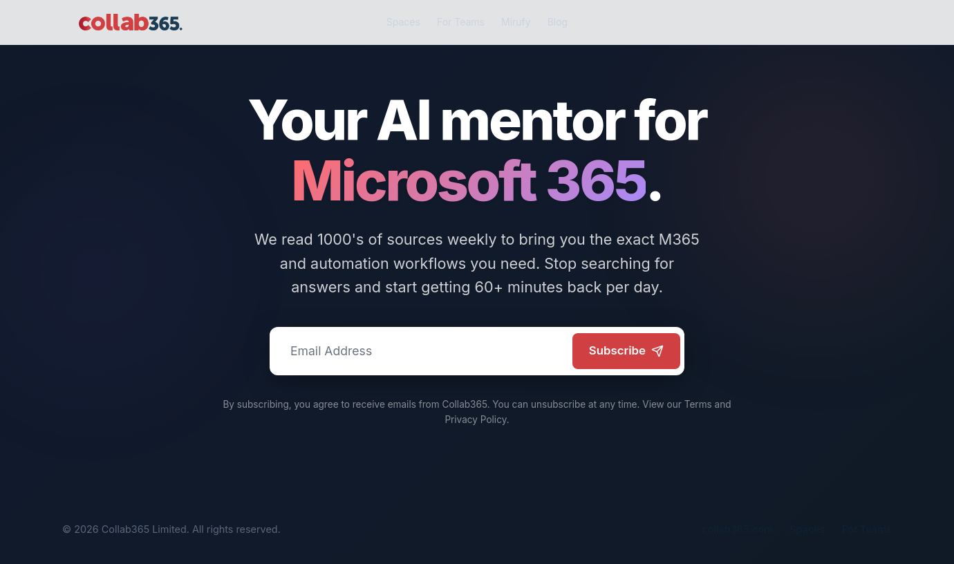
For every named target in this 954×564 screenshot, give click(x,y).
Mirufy (516, 22)
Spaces (403, 22)
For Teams (461, 22)
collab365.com (737, 529)
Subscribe (626, 350)
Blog (558, 22)
